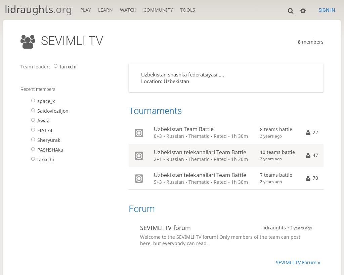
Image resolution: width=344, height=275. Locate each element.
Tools (187, 10)
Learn (105, 10)
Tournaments (155, 111)
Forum (142, 209)
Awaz (39, 120)
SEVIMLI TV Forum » (298, 262)
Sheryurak (44, 140)
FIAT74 (40, 130)
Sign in (326, 10)
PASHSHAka (46, 150)
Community (158, 10)
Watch (128, 10)
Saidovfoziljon (48, 111)
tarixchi (63, 66)
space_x (41, 101)
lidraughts (38, 9)
